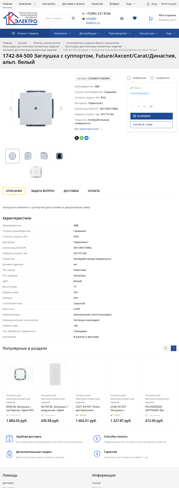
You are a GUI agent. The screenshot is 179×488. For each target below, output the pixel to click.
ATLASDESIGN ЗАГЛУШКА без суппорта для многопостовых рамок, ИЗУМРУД (155, 408)
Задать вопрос (43, 191)
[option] (20, 391)
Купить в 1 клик (143, 125)
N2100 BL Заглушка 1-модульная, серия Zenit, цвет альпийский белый (55, 408)
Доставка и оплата (73, 3)
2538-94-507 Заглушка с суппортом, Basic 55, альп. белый (123, 408)
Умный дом (147, 33)
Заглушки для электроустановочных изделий (30, 49)
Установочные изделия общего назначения (92, 43)
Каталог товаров (28, 33)
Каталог (22, 43)
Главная (7, 3)
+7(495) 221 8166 (98, 13)
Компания (25, 3)
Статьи (96, 483)
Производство (118, 33)
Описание (14, 191)
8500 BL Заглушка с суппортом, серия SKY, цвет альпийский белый (20, 408)
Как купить (48, 3)
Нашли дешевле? (139, 93)
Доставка (71, 191)
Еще (128, 3)
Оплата (94, 191)
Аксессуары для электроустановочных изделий (31, 46)
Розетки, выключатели (46, 43)
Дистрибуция (88, 33)
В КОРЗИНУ (142, 117)
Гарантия (97, 3)
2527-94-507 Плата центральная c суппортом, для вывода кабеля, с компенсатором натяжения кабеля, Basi (88, 408)
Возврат (114, 3)
